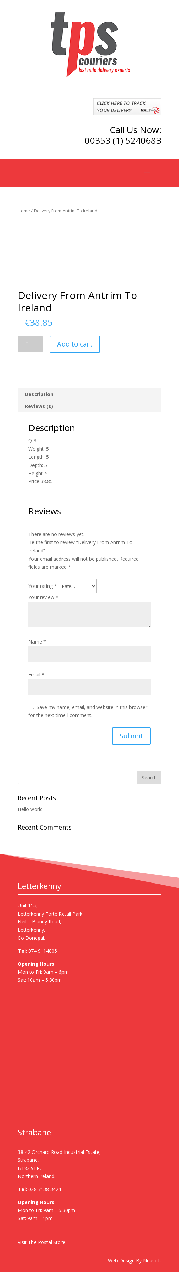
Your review (43, 597)
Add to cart (75, 344)
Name (37, 641)
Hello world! (31, 809)
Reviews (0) (39, 406)
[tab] (89, 394)
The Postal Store (46, 1242)
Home (24, 211)
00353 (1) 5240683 (123, 140)
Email (36, 674)
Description (39, 394)
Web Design (121, 1260)
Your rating (42, 586)
